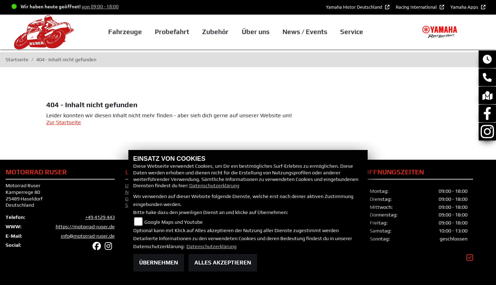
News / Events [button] (304, 31)
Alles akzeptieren (222, 262)
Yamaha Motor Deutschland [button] (354, 7)
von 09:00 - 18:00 (100, 6)
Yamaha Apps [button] (464, 7)
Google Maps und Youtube (173, 222)
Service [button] (351, 31)
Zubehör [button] (215, 31)
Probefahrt (172, 31)
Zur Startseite (63, 122)
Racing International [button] (417, 7)
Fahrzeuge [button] (125, 31)
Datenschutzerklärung (214, 185)
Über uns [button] (256, 31)
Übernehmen (158, 262)
